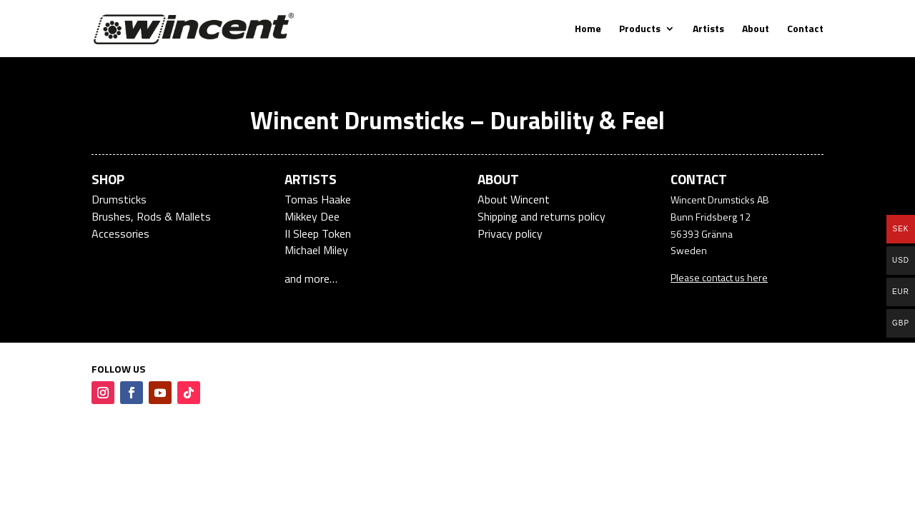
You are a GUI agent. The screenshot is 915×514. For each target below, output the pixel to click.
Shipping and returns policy (541, 216)
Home (588, 30)
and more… (311, 278)
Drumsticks (119, 199)
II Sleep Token (318, 233)
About (755, 30)
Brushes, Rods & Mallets (151, 216)
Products (640, 30)
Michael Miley (316, 249)
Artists (708, 30)
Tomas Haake (318, 199)
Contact (805, 30)
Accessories (120, 233)
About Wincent (514, 199)
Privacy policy (510, 233)
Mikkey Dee (312, 216)
